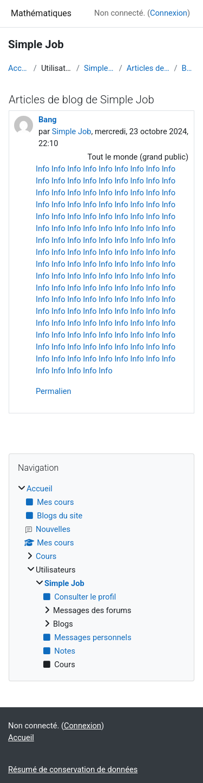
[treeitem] (101, 576)
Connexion (168, 13)
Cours (46, 556)
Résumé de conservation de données (72, 769)
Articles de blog (148, 68)
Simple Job (99, 68)
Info (42, 169)
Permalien (53, 391)
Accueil (18, 68)
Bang (188, 68)
